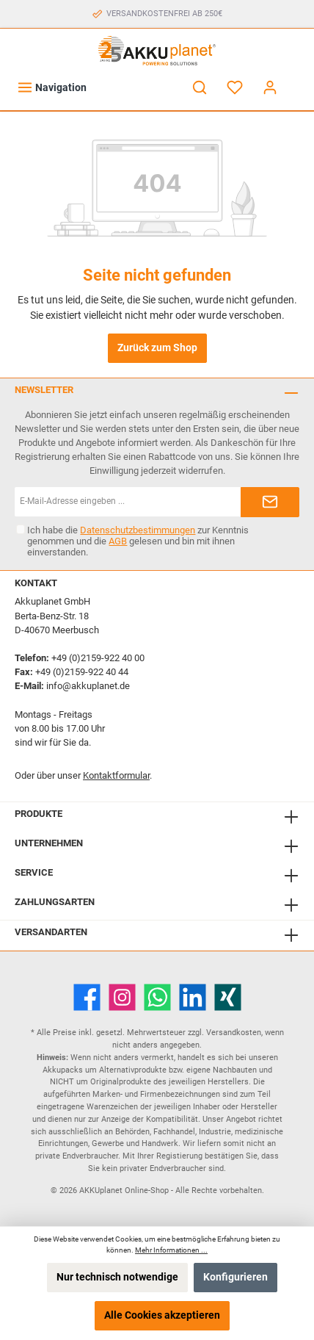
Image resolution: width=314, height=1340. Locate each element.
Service (34, 872)
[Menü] (51, 88)
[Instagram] (122, 997)
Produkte (38, 813)
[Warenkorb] (297, 81)
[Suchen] (199, 88)
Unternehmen (49, 843)
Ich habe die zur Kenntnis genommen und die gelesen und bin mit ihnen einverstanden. (138, 541)
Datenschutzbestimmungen (137, 530)
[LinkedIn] (192, 997)
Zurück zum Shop (157, 348)
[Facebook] (86, 997)
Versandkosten (233, 1032)
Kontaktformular (116, 775)
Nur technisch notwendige (117, 1277)
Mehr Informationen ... (171, 1250)
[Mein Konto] (270, 88)
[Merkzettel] (234, 88)
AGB (118, 541)
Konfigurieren (235, 1277)
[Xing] (227, 997)
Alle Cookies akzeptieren (162, 1315)
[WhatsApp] (157, 997)
